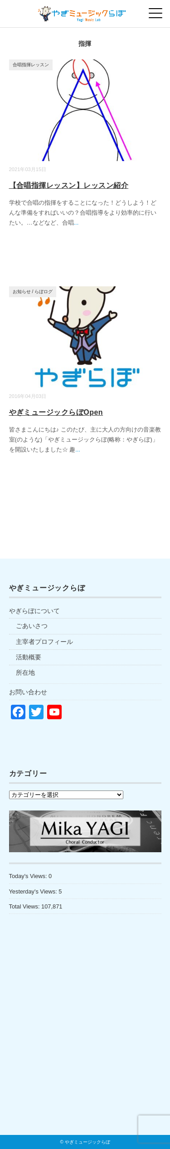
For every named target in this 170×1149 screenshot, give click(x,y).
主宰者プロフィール (44, 641)
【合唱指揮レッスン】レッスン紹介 (69, 185)
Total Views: (25, 906)
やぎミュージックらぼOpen (56, 412)
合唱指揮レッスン (31, 64)
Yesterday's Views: (34, 891)
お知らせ (22, 291)
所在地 (25, 672)
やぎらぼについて (34, 610)
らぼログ (43, 291)
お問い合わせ (28, 692)
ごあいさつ (32, 625)
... (76, 222)
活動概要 (28, 657)
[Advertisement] (85, 1043)
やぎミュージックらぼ (87, 1141)
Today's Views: (29, 876)
